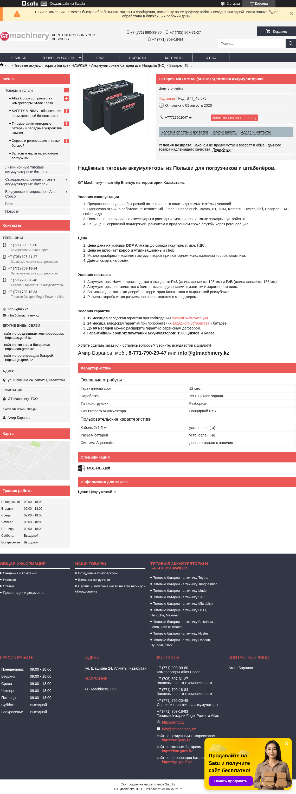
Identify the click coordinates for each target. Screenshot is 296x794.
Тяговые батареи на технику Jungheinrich (185, 584)
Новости (137, 58)
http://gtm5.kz (18, 309)
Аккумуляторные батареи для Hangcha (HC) (128, 65)
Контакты (174, 58)
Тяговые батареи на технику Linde (180, 591)
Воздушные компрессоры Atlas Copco (31, 194)
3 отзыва (233, 3)
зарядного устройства (190, 323)
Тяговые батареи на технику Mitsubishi (183, 603)
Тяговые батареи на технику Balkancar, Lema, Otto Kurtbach (182, 624)
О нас (210, 58)
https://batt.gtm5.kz (19, 349)
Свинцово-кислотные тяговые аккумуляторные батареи (30, 181)
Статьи (8, 586)
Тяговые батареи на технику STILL (180, 597)
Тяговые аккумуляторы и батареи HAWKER (50, 65)
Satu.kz (170, 784)
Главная (18, 58)
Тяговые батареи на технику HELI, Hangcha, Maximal (178, 612)
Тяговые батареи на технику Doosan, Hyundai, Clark (180, 642)
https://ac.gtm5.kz (18, 338)
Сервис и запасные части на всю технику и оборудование (110, 588)
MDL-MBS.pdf (98, 468)
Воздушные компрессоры (98, 573)
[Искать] (291, 43)
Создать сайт (59, 3)
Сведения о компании (20, 573)
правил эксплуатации (190, 318)
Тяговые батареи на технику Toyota (180, 578)
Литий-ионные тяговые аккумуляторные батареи (26, 169)
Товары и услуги (58, 58)
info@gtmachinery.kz (23, 315)
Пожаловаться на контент (163, 789)
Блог (100, 58)
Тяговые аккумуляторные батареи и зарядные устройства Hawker (37, 128)
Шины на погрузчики (94, 580)
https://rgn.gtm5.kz (19, 360)
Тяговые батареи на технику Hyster (180, 633)
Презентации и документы (23, 593)
